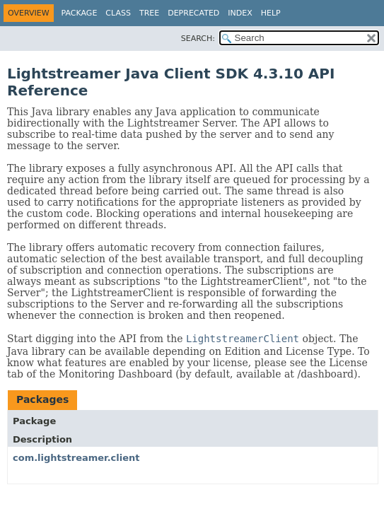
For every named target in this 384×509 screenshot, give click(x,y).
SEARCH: (198, 38)
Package (80, 13)
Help (271, 13)
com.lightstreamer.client (76, 457)
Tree (149, 13)
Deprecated (193, 13)
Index (240, 13)
